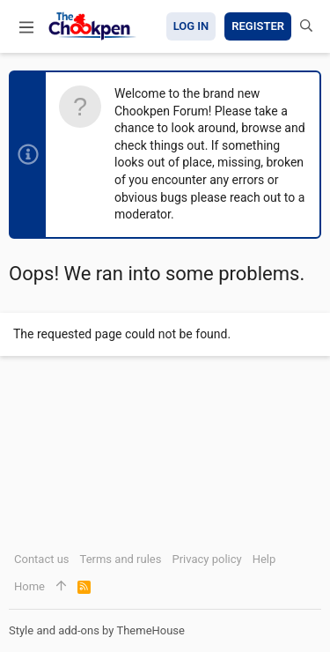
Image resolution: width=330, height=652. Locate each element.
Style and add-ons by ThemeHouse (97, 630)
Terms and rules (121, 559)
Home (29, 586)
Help (264, 559)
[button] (26, 26)
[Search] (306, 26)
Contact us (42, 559)
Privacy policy (206, 559)
